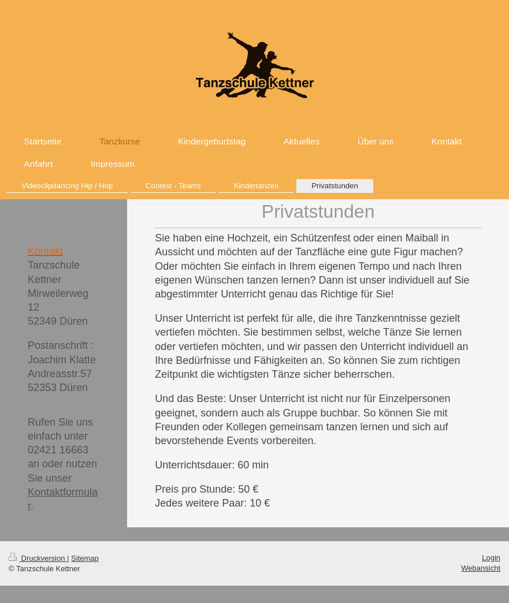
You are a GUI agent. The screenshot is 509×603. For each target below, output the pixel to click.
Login (491, 557)
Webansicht (480, 568)
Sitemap (85, 558)
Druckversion (38, 558)
